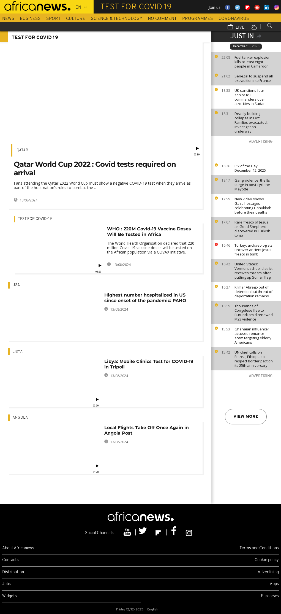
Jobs (6, 584)
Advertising (268, 572)
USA (16, 285)
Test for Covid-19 (35, 219)
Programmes (197, 19)
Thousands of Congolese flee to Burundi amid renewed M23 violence (253, 312)
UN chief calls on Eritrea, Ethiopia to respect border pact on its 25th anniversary (253, 359)
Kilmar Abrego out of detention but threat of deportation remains (253, 291)
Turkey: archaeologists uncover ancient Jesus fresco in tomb (253, 249)
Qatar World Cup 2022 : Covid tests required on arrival (95, 168)
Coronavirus (234, 19)
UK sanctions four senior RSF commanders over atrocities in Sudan (250, 97)
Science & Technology (116, 19)
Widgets (9, 596)
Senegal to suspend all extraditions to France (253, 78)
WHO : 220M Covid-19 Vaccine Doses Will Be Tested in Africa (149, 231)
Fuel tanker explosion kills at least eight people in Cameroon (252, 61)
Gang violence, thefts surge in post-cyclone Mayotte (252, 184)
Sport (53, 19)
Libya (17, 351)
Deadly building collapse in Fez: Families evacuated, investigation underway (251, 122)
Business (30, 19)
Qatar (22, 150)
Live (236, 27)
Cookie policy (267, 560)
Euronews (270, 596)
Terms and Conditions (259, 548)
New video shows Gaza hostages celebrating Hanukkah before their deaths (252, 205)
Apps (274, 584)
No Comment (162, 19)
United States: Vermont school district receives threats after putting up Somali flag (253, 270)
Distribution (13, 572)
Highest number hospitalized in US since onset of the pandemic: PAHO (145, 297)
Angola (20, 418)
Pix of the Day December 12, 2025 (250, 168)
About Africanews (18, 548)
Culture (75, 19)
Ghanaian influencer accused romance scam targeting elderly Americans (252, 335)
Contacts (10, 560)
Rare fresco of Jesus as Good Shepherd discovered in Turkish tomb (252, 229)
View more (245, 416)
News (8, 19)
